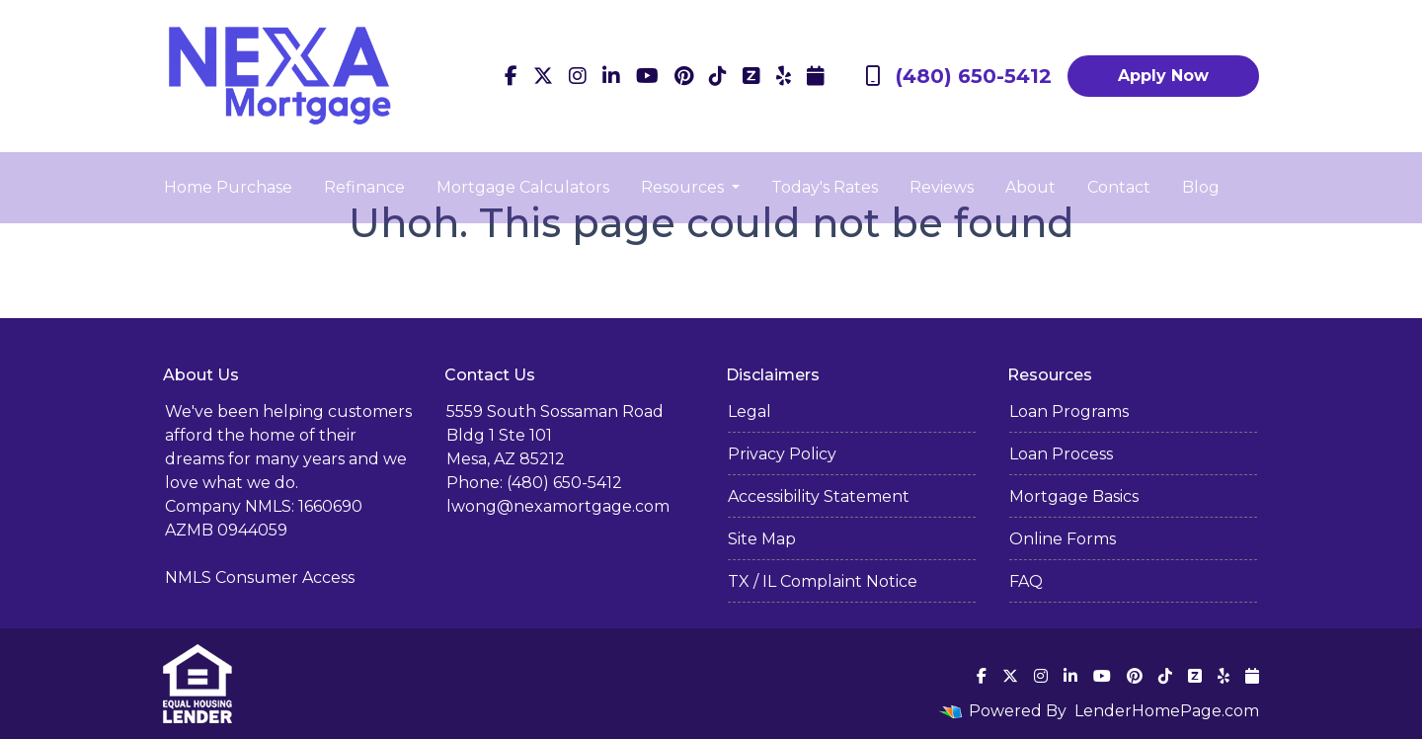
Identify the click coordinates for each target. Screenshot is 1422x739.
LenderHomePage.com (1166, 710)
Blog (1201, 187)
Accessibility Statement (818, 496)
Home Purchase (228, 187)
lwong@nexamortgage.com (558, 506)
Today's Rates (824, 187)
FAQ (1026, 581)
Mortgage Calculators (522, 187)
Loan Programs (1069, 411)
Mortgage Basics (1074, 496)
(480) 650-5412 (958, 76)
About (1030, 187)
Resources (684, 187)
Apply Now (1163, 75)
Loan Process (1061, 454)
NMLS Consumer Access (260, 577)
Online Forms (1062, 539)
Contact (1118, 187)
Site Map (762, 539)
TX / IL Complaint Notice (822, 581)
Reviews (941, 187)
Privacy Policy (782, 454)
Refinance (364, 187)
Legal (749, 411)
